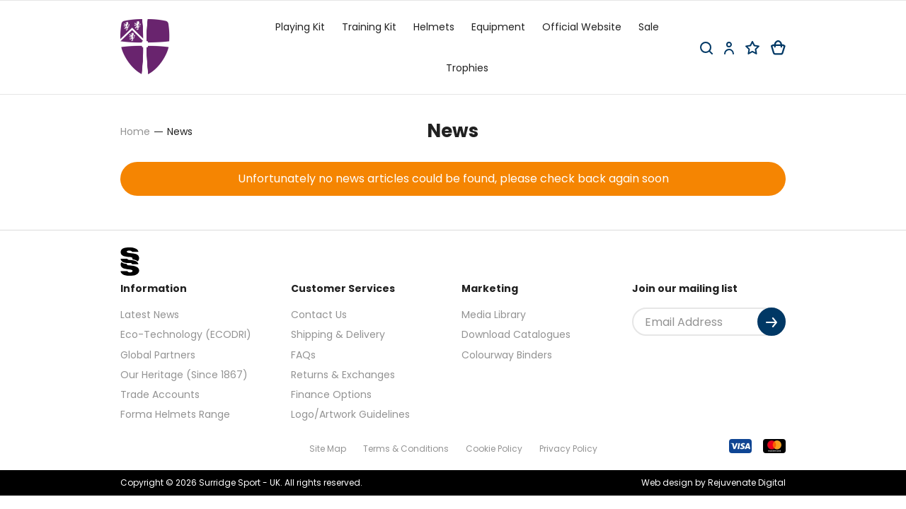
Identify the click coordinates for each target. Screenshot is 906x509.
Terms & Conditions (406, 449)
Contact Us (319, 315)
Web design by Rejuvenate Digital (713, 482)
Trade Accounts (160, 394)
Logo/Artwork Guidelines (350, 414)
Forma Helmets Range (175, 414)
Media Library (493, 315)
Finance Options (331, 394)
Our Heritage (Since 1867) (184, 375)
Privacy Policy (568, 449)
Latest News (149, 315)
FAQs (303, 355)
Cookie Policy (494, 449)
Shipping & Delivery (338, 334)
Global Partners (157, 355)
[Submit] (771, 322)
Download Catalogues (515, 334)
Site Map (327, 449)
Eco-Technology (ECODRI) (185, 334)
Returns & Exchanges (343, 375)
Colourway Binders (506, 355)
